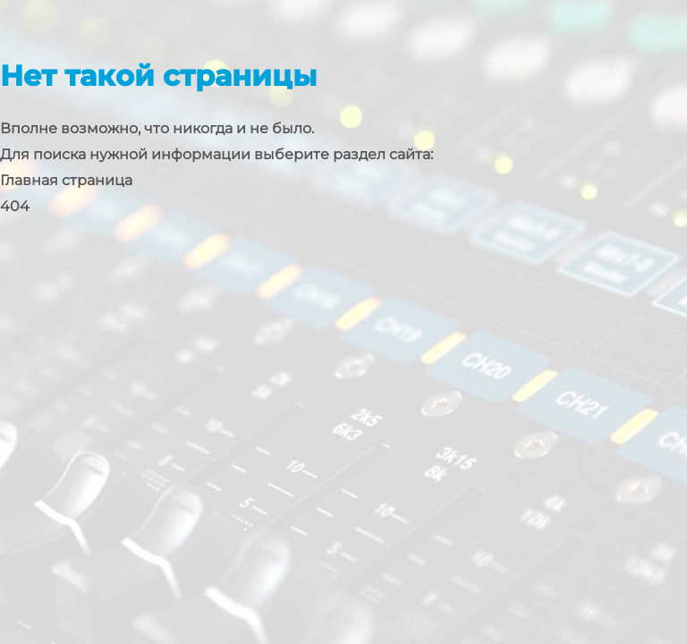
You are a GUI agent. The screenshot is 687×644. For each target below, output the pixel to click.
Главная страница (66, 180)
